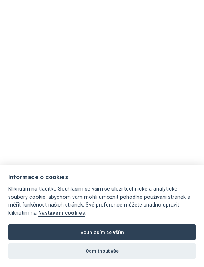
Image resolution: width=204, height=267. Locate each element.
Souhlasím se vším (102, 232)
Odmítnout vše (102, 251)
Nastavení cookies (61, 213)
